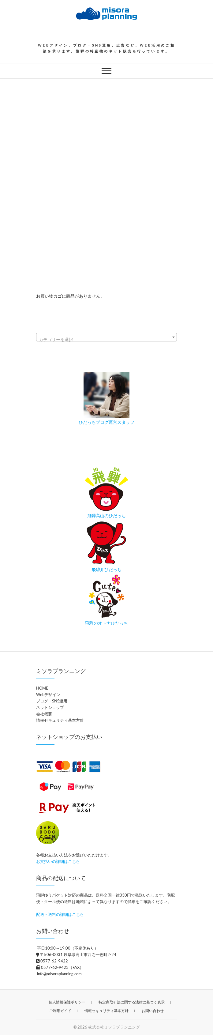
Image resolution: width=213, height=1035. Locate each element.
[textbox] (106, 339)
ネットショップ (50, 707)
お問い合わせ (153, 1010)
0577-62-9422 (52, 960)
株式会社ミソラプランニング (114, 1027)
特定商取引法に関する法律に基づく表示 (132, 1002)
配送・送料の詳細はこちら (60, 914)
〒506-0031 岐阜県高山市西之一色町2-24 (76, 954)
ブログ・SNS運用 (51, 700)
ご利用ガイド (60, 1010)
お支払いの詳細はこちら (58, 861)
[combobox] (106, 337)
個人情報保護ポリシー (67, 1002)
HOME (42, 688)
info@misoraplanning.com (59, 973)
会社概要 (44, 713)
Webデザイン (48, 694)
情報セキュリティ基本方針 (60, 720)
